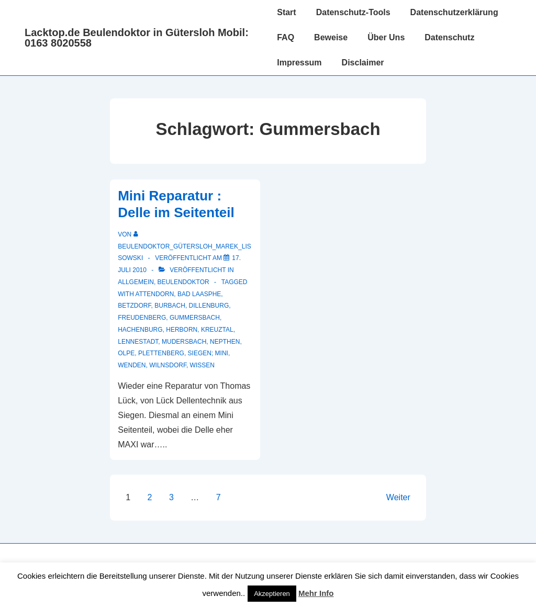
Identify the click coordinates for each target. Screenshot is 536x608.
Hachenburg (140, 329)
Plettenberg (161, 353)
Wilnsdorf (167, 365)
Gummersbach (195, 317)
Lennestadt (138, 341)
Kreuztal (217, 329)
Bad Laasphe (199, 294)
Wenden (132, 365)
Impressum (299, 62)
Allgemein (136, 282)
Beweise (331, 37)
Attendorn (155, 294)
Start (286, 12)
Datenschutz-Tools (353, 12)
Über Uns (386, 37)
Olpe (126, 353)
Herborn (181, 329)
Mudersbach (184, 341)
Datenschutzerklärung (454, 12)
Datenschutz (449, 37)
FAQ (285, 37)
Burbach (169, 305)
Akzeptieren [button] (272, 594)
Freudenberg (142, 317)
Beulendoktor (183, 282)
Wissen (202, 365)
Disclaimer (363, 62)
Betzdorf (134, 305)
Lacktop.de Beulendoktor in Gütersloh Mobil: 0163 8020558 (137, 38)
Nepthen (225, 341)
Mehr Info (316, 593)
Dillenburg (209, 305)
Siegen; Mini (208, 353)
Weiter (398, 497)
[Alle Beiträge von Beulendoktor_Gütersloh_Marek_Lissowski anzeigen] (184, 246)
